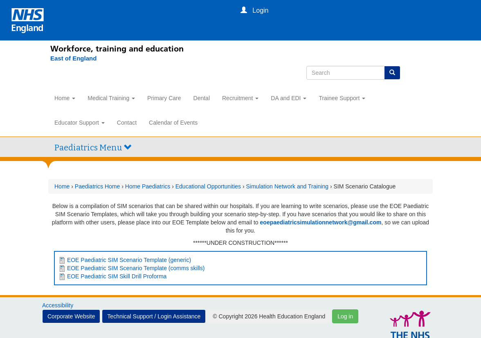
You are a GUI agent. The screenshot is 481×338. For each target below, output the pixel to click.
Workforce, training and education (117, 49)
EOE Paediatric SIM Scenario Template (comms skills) (136, 268)
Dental (201, 98)
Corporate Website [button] (71, 316)
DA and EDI (288, 98)
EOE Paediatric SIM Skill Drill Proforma (117, 276)
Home (64, 98)
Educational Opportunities (208, 186)
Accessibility (57, 305)
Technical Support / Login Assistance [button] (153, 316)
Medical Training (111, 98)
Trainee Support (342, 98)
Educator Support (79, 122)
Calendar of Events (173, 122)
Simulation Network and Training (287, 186)
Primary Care (164, 98)
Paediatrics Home (97, 186)
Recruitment (240, 98)
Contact (127, 122)
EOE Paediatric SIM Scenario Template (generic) (129, 260)
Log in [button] (345, 316)
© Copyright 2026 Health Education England (269, 316)
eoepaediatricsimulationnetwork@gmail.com (321, 222)
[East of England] (69, 58)
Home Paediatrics (148, 186)
